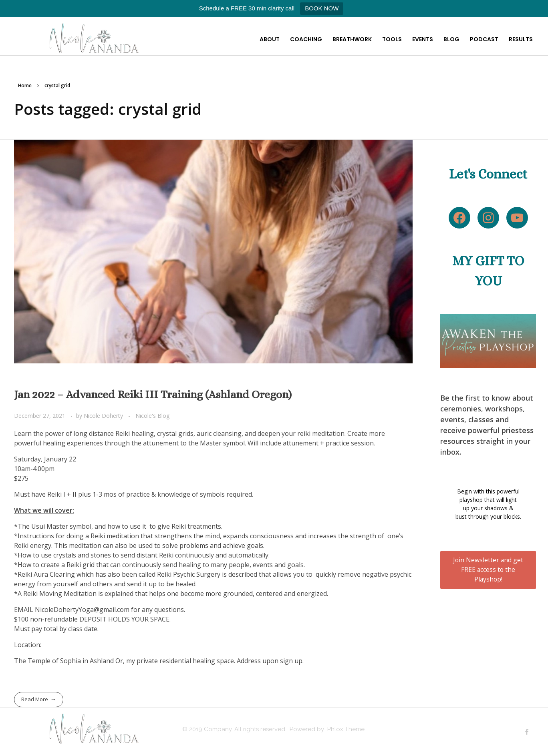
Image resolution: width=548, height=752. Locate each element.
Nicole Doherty (104, 415)
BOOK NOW (321, 8)
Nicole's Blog (152, 415)
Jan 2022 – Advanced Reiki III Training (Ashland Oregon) (153, 394)
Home (25, 85)
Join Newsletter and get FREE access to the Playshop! (488, 569)
